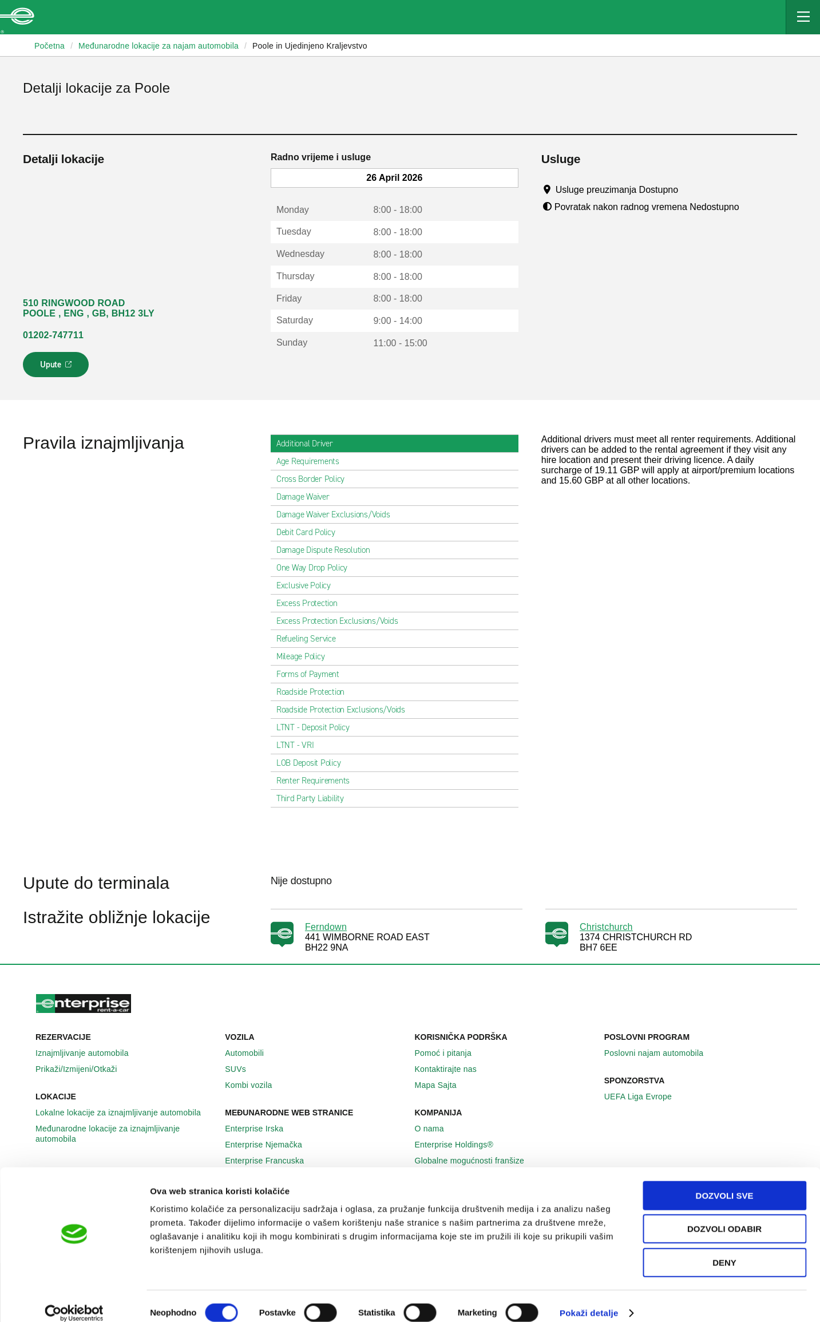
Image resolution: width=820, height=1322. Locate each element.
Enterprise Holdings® (460, 1144)
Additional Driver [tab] (309, 443)
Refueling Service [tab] (310, 638)
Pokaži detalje (589, 1299)
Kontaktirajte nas (452, 1069)
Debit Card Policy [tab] (310, 532)
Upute (57, 368)
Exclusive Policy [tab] (308, 585)
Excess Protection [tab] (311, 603)
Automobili (250, 1053)
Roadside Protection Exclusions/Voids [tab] (345, 709)
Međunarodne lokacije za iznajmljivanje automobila (125, 1133)
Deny (724, 1249)
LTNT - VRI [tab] (299, 745)
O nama (436, 1128)
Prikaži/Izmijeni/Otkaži (82, 1069)
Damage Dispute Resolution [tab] (327, 550)
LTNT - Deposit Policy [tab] (317, 727)
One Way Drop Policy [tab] (316, 567)
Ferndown (326, 927)
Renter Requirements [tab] (317, 780)
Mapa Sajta (442, 1085)
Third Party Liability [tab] (314, 798)
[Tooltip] (689, 189)
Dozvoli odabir (724, 1216)
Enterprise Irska (260, 1128)
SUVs (242, 1069)
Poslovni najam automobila (660, 1053)
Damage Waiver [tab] (307, 496)
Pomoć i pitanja (449, 1053)
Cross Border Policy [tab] (315, 479)
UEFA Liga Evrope (644, 1096)
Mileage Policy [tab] (305, 656)
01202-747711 (53, 335)
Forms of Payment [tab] (312, 674)
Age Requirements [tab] (312, 461)
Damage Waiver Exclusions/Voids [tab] (337, 514)
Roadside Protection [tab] (315, 692)
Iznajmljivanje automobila (88, 1053)
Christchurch (606, 927)
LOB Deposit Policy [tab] (313, 763)
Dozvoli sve (725, 1182)
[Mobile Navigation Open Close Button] (803, 17)
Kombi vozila (254, 1085)
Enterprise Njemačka (270, 1144)
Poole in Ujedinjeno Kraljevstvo (309, 45)
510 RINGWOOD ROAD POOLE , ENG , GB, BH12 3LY (89, 308)
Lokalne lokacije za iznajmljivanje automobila (124, 1112)
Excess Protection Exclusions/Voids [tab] (341, 621)
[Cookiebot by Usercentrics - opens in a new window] (74, 1299)
